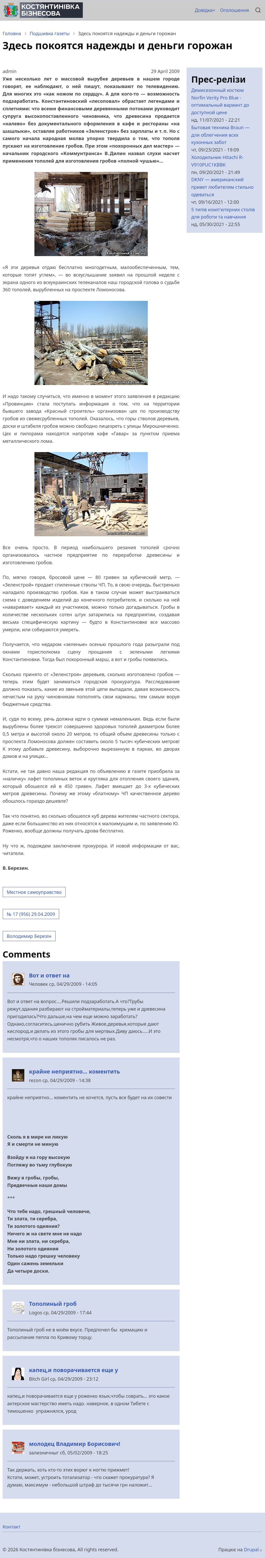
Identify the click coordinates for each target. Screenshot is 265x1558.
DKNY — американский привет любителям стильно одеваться (222, 187)
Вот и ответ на (49, 975)
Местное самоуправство (34, 892)
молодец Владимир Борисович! (74, 1443)
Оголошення (234, 10)
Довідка (204, 10)
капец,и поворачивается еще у (73, 1370)
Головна (12, 33)
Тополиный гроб (53, 1303)
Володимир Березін (29, 936)
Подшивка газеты (50, 33)
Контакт (11, 1527)
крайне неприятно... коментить (74, 1071)
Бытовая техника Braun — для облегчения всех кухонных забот (220, 135)
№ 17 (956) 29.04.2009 (31, 914)
